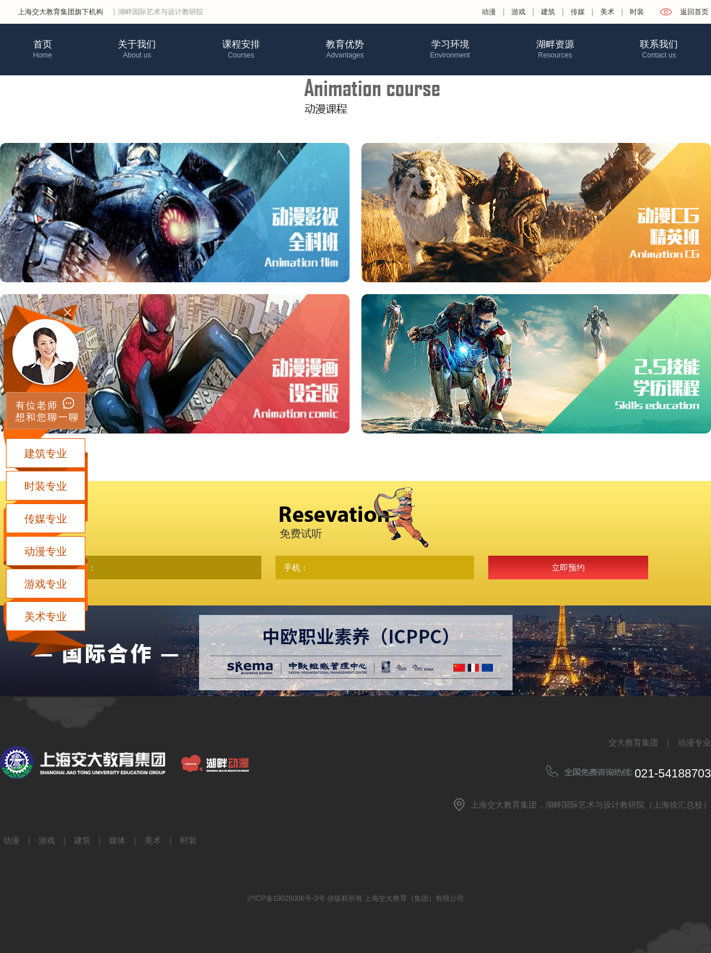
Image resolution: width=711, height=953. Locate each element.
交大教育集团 (633, 742)
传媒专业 (45, 519)
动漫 (489, 12)
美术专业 (45, 617)
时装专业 (45, 486)
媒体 (117, 840)
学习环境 (450, 49)
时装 (637, 12)
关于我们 (137, 49)
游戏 (518, 12)
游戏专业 (45, 584)
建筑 (548, 12)
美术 (607, 12)
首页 (42, 49)
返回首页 (694, 12)
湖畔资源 (555, 49)
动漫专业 (694, 742)
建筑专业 (45, 454)
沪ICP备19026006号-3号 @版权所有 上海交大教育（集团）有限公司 (356, 898)
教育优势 (345, 49)
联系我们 (659, 49)
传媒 (578, 12)
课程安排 (241, 49)
